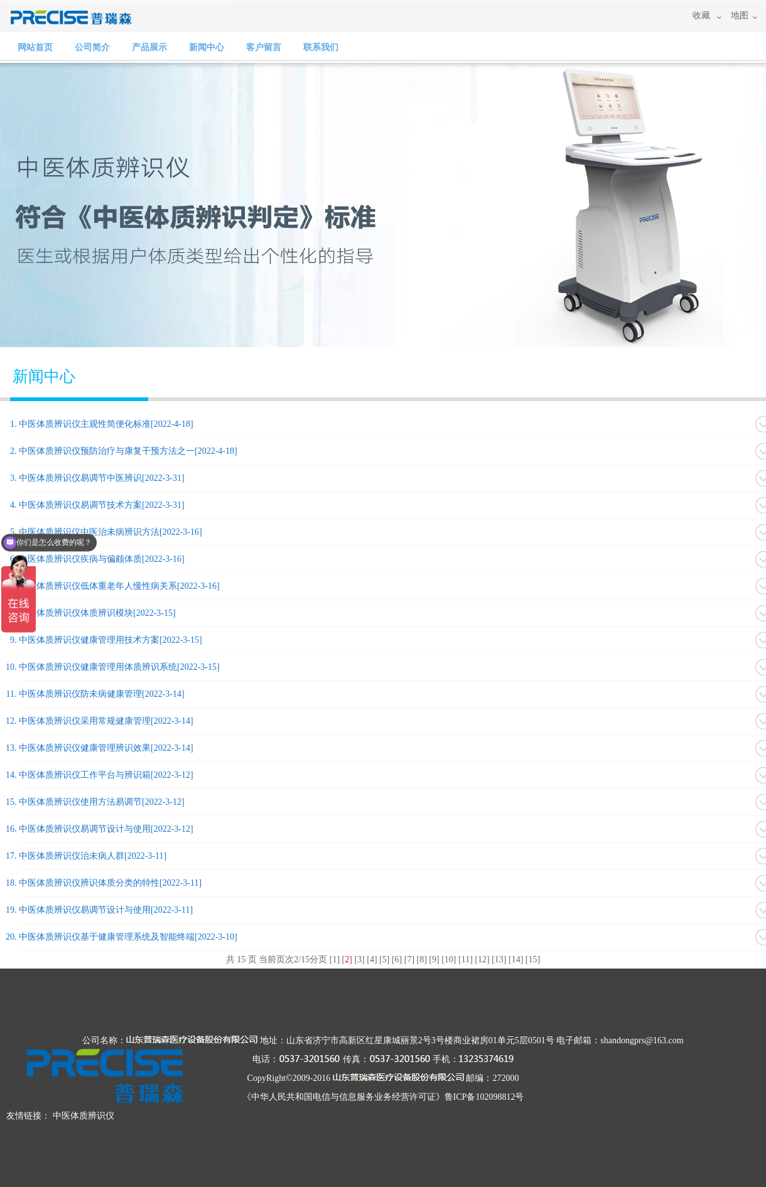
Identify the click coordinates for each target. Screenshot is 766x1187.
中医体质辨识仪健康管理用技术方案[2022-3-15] (110, 640)
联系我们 (320, 47)
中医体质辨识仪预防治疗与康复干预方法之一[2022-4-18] (128, 451)
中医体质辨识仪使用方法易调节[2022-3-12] (102, 802)
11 (465, 959)
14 (516, 959)
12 (482, 959)
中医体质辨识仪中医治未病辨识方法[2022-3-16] (110, 532)
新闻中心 (206, 47)
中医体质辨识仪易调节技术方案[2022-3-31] (102, 505)
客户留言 (263, 47)
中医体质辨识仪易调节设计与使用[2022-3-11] (106, 910)
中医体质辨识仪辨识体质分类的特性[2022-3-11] (110, 883)
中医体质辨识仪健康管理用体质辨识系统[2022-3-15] (119, 667)
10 (449, 959)
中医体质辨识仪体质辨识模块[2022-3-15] (97, 613)
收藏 (701, 15)
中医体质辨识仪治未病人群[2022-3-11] (92, 856)
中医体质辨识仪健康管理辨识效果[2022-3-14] (106, 748)
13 (499, 959)
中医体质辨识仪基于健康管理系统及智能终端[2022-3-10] (128, 937)
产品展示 (149, 47)
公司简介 (92, 47)
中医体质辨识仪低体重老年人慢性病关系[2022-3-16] (119, 586)
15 (532, 959)
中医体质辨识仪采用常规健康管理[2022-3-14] (106, 721)
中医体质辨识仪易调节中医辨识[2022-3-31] (102, 478)
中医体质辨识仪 (83, 1115)
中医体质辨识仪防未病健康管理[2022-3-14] (102, 694)
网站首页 (35, 47)
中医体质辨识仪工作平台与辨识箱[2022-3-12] (106, 775)
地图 (739, 15)
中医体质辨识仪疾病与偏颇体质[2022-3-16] (102, 559)
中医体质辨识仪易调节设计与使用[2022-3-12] (106, 829)
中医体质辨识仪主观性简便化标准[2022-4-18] (106, 424)
